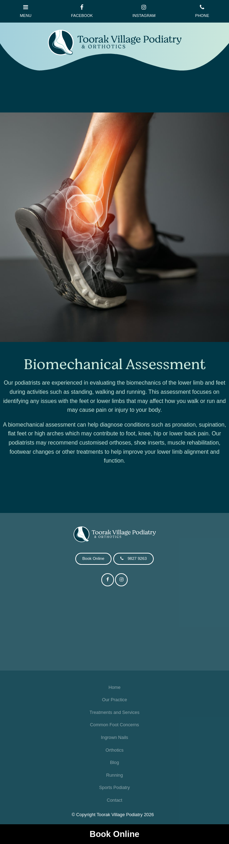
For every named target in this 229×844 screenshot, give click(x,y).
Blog (114, 762)
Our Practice (114, 699)
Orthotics (114, 750)
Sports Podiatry (114, 787)
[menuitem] (114, 687)
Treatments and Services (115, 712)
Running (114, 775)
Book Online (114, 834)
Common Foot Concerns (114, 724)
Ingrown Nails (114, 737)
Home (114, 687)
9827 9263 (137, 558)
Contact (114, 800)
